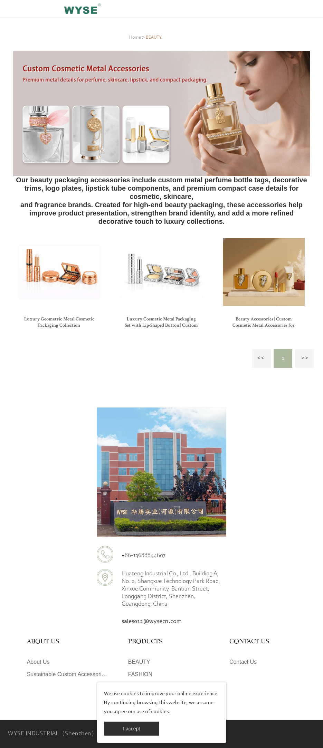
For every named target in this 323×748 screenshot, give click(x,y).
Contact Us (243, 662)
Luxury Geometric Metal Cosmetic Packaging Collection (59, 322)
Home (135, 37)
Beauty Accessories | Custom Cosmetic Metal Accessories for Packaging (263, 325)
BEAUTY (154, 37)
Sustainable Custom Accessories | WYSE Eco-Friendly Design (68, 674)
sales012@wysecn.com (152, 621)
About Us (38, 662)
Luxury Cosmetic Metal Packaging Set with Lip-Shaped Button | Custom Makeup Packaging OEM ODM (161, 325)
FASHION (140, 674)
